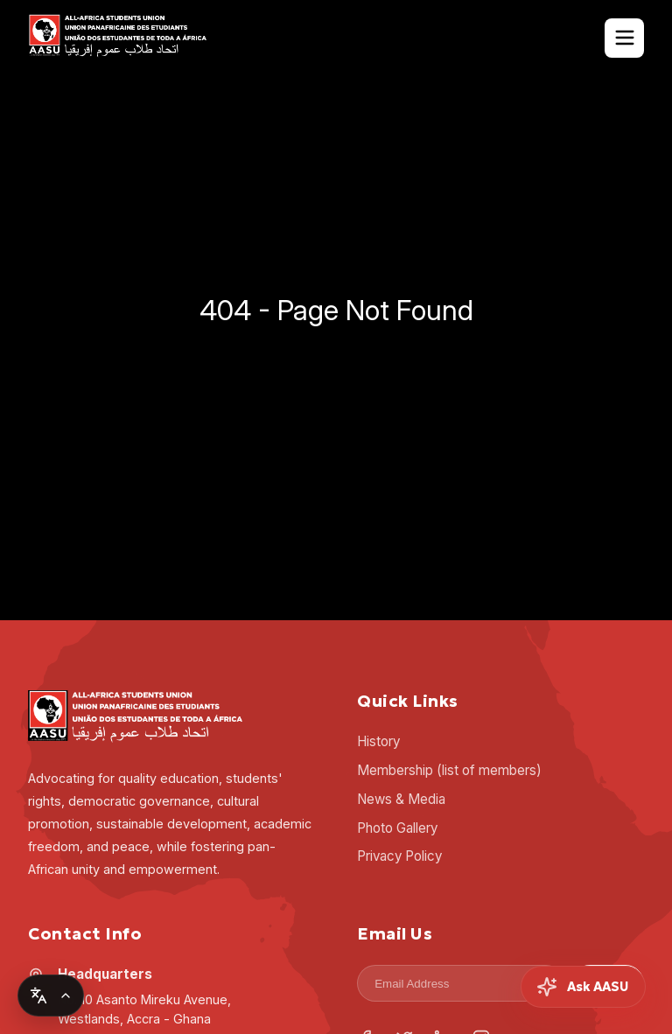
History (378, 741)
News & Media (401, 799)
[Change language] (51, 996)
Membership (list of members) (449, 770)
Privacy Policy (399, 856)
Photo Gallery (397, 828)
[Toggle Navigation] (624, 38)
